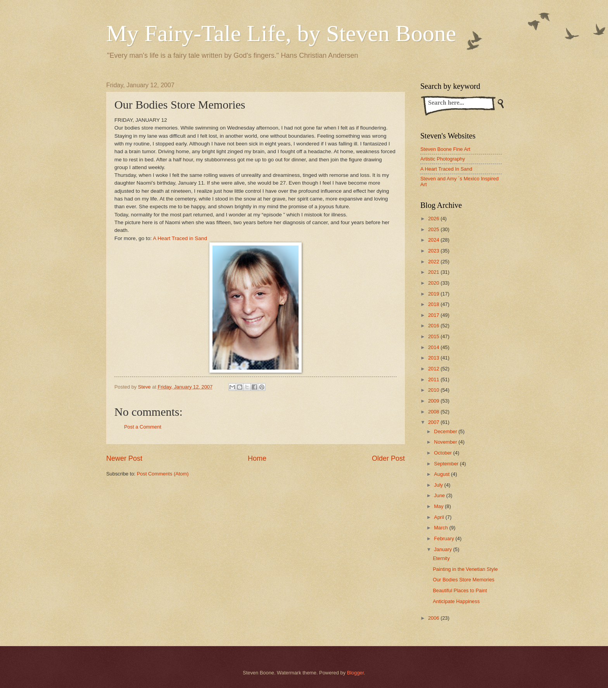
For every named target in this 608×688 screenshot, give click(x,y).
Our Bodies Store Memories (463, 580)
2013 (434, 358)
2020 (434, 283)
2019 (434, 294)
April (439, 517)
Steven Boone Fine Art (445, 149)
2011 (434, 379)
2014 (434, 347)
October (443, 453)
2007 (434, 422)
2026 (434, 218)
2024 (434, 240)
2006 (434, 618)
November (446, 442)
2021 (434, 272)
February (444, 538)
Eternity (441, 558)
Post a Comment (142, 427)
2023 (434, 251)
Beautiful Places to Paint (460, 590)
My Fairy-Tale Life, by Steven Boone (281, 33)
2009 (434, 401)
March (441, 528)
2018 (434, 304)
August (442, 474)
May (439, 506)
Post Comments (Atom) (163, 474)
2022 (434, 261)
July (439, 485)
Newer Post (124, 458)
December (446, 431)
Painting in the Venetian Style (465, 569)
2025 (434, 229)
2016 (434, 325)
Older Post (388, 458)
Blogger (355, 673)
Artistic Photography (442, 159)
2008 (434, 412)
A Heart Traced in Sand (180, 238)
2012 (434, 369)
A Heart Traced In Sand (446, 169)
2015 (434, 336)
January (443, 549)
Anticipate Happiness (456, 601)
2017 (434, 315)
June (440, 495)
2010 (434, 390)
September (447, 464)
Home (257, 458)
